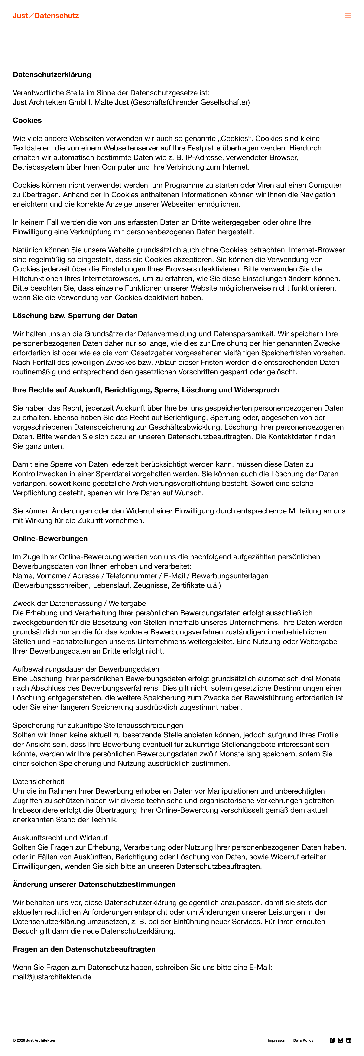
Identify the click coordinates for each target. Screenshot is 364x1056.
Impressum (277, 1040)
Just (20, 15)
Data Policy (303, 1040)
